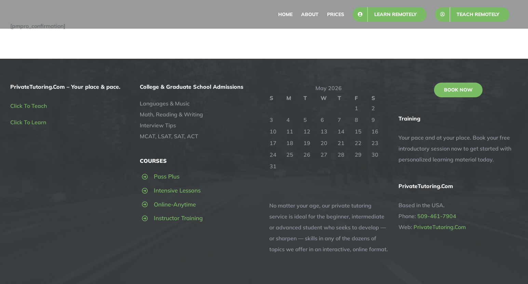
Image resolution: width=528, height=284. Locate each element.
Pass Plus (166, 176)
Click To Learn (28, 122)
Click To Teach (28, 105)
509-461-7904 (436, 216)
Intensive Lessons (177, 190)
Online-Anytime (175, 204)
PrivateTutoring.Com (440, 227)
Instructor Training (178, 218)
